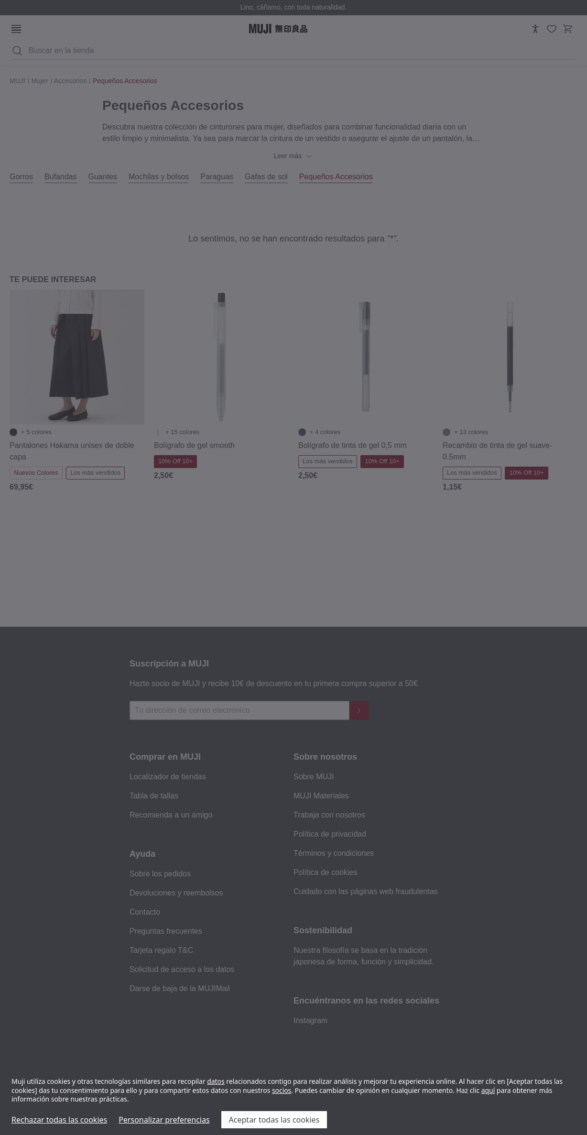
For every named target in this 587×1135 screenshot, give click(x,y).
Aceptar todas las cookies (274, 1119)
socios (281, 1090)
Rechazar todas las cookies (59, 1119)
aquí (488, 1090)
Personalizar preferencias (164, 1119)
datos (215, 1081)
